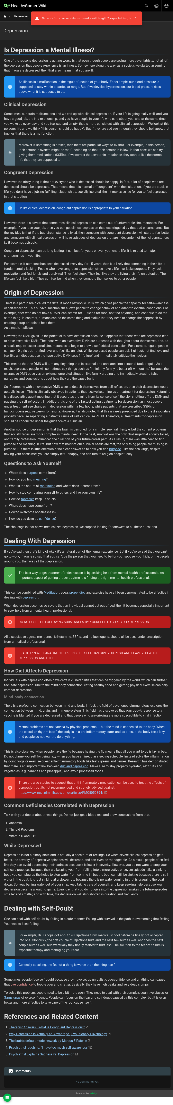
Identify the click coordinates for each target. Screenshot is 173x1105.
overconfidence (22, 984)
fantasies (27, 499)
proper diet (77, 592)
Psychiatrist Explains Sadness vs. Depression (41, 1054)
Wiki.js (94, 1093)
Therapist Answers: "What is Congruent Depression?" (47, 1027)
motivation (47, 486)
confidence (47, 519)
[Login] (166, 6)
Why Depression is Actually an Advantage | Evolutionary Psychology (58, 1034)
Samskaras (12, 997)
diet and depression (74, 766)
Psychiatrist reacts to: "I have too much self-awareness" (49, 1047)
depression (30, 597)
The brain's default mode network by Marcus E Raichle (48, 1041)
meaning (39, 479)
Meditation (51, 592)
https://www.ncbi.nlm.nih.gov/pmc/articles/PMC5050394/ (61, 793)
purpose (115, 449)
